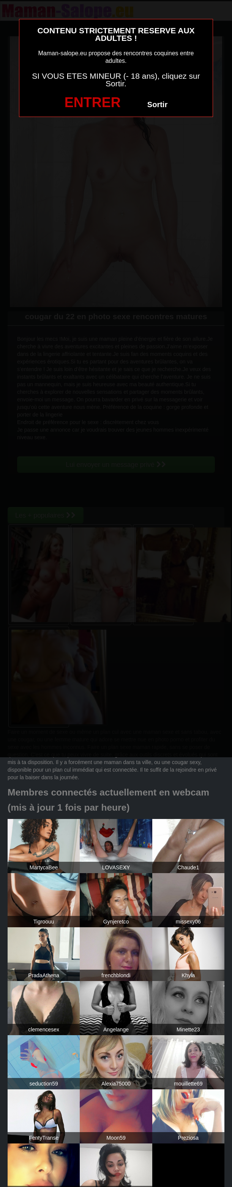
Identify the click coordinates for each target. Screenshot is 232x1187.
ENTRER (93, 102)
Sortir (157, 104)
